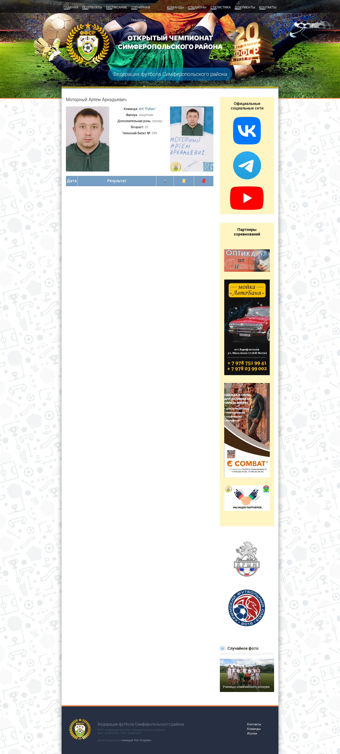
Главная (70, 7)
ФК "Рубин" (147, 109)
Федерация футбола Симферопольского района (170, 74)
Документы (245, 7)
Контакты (268, 7)
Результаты (91, 7)
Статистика (220, 7)
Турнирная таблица (147, 7)
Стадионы (198, 7)
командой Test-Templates (136, 740)
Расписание (116, 7)
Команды (176, 7)
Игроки (252, 733)
